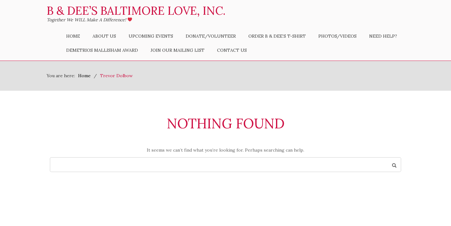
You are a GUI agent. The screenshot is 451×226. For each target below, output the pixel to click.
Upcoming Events (151, 36)
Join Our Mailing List (177, 50)
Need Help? (383, 36)
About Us (104, 36)
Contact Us (232, 50)
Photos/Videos (337, 36)
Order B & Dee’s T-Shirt (277, 36)
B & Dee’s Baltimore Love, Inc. (136, 10)
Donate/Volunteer (211, 36)
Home (73, 36)
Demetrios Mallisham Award (102, 50)
